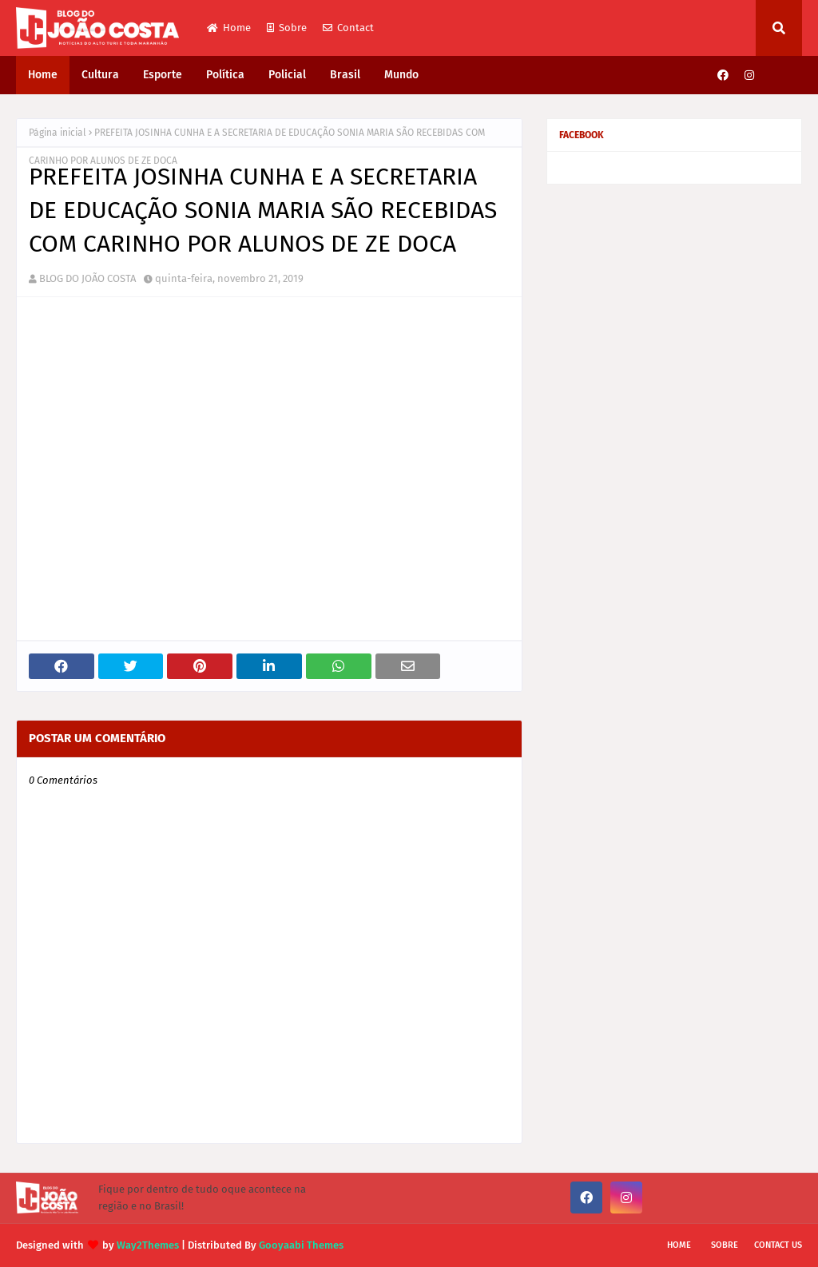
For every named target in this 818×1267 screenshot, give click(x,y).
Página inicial (57, 132)
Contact (348, 28)
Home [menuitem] (43, 74)
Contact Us (778, 1245)
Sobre (287, 28)
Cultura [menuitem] (100, 74)
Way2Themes (148, 1245)
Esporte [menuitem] (162, 74)
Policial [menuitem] (287, 74)
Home (229, 28)
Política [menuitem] (225, 74)
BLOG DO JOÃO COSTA (87, 278)
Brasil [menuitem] (345, 74)
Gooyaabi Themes (301, 1245)
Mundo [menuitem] (401, 74)
